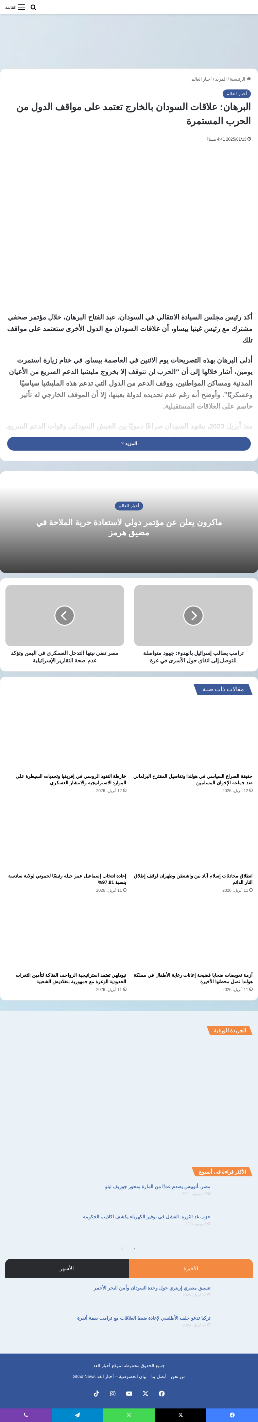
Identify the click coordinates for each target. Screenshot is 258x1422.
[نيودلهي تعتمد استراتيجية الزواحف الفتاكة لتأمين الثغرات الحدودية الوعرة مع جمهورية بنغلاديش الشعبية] (65, 935)
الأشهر (67, 1268)
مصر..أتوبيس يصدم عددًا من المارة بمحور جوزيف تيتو (157, 1186)
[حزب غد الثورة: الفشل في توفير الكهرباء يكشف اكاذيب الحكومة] (234, 1226)
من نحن (178, 1376)
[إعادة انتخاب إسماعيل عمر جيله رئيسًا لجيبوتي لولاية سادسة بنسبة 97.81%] (65, 835)
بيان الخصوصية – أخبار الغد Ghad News (109, 1376)
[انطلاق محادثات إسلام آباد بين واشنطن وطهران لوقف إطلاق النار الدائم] (192, 835)
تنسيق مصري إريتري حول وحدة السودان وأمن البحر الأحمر (152, 1288)
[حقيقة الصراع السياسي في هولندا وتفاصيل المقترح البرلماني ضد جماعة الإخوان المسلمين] (192, 736)
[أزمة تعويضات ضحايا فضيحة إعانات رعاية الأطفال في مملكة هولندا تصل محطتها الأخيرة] (192, 935)
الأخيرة (191, 1268)
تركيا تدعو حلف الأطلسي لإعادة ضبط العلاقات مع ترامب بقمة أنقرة (143, 1318)
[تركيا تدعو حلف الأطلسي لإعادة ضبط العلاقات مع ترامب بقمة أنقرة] (234, 1327)
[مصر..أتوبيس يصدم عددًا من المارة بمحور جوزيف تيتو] (234, 1196)
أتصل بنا (159, 1376)
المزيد (221, 79)
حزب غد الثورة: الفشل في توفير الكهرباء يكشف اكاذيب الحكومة (146, 1216)
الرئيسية (240, 79)
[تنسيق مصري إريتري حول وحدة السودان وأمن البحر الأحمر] (234, 1297)
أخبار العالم (201, 79)
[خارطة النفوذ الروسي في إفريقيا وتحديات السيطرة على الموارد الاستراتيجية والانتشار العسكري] (65, 736)
